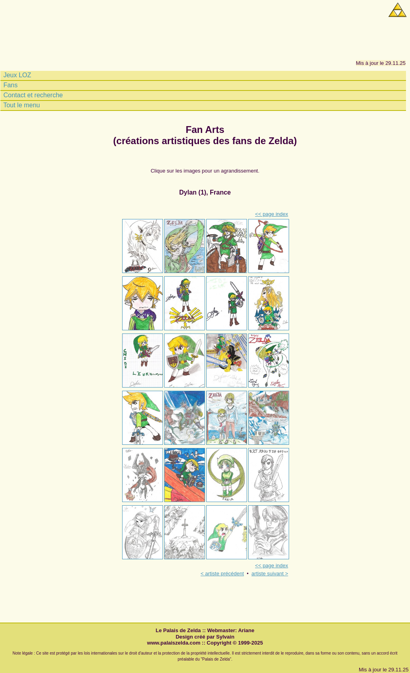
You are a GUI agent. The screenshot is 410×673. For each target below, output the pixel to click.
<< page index (271, 214)
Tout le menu (21, 105)
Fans (10, 85)
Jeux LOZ (16, 75)
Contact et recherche (32, 95)
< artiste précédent (222, 574)
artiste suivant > (269, 574)
